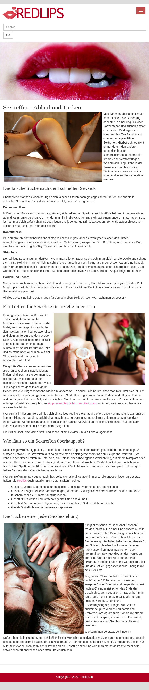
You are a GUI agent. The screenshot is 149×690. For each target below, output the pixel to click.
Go (8, 35)
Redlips (22, 480)
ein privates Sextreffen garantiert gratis (72, 403)
